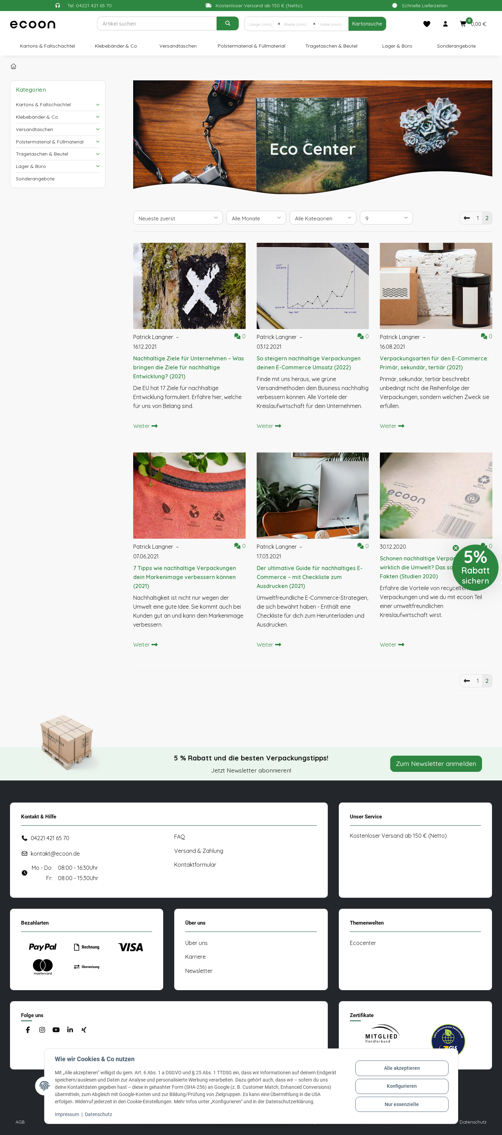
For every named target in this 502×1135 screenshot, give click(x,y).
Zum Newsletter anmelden (436, 763)
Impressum (68, 1114)
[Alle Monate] (256, 218)
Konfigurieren (401, 1086)
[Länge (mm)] (261, 24)
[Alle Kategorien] (322, 218)
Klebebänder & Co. (37, 117)
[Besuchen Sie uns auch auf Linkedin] (70, 1030)
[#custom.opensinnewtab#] (382, 1041)
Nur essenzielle (401, 1104)
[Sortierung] (178, 218)
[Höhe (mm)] (331, 24)
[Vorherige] (466, 218)
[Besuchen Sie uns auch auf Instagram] (42, 1030)
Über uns (196, 942)
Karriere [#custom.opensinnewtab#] (195, 956)
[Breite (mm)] (296, 24)
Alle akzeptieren (402, 1068)
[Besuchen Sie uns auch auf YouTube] (56, 1030)
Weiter (145, 425)
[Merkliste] (426, 24)
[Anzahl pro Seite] (386, 218)
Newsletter (199, 970)
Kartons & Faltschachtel (43, 104)
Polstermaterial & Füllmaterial (49, 142)
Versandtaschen (34, 129)
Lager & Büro (31, 166)
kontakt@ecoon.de (55, 853)
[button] (445, 24)
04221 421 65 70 (50, 838)
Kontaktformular (195, 864)
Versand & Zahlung (198, 850)
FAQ (179, 836)
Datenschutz (99, 1114)
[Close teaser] (455, 548)
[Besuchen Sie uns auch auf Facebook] (28, 1030)
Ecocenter (363, 942)
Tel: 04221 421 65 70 (89, 5)
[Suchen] (157, 23)
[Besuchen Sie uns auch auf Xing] (84, 1030)
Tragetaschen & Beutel (42, 154)
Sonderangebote (35, 179)
